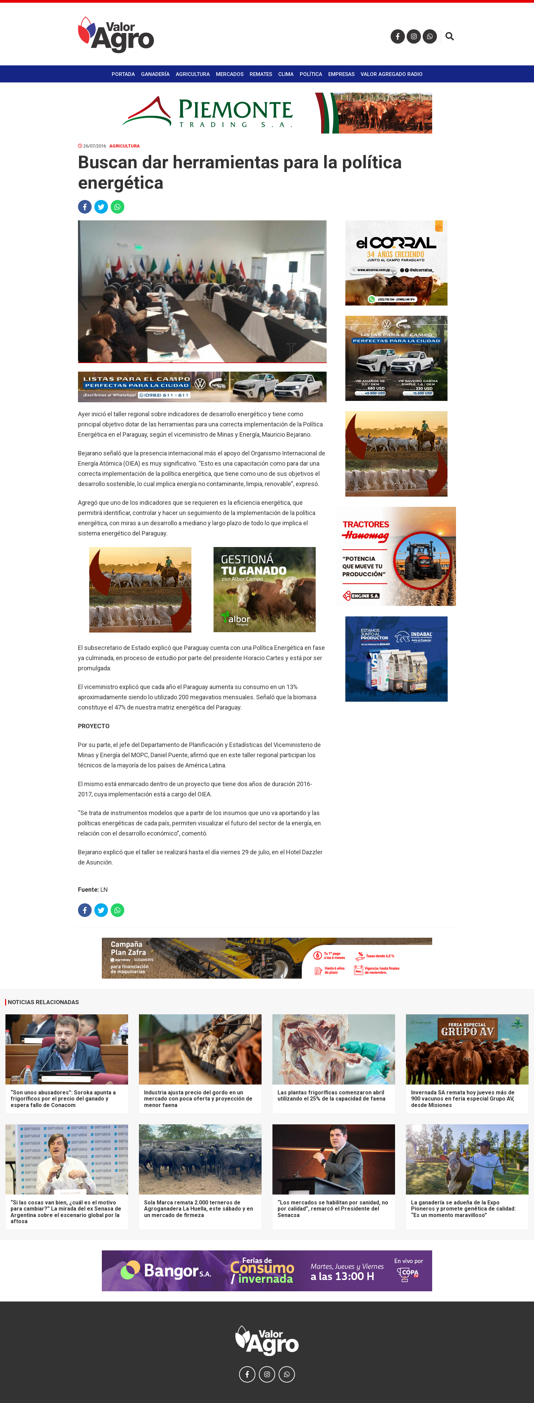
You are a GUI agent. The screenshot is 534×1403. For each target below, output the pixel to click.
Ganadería (155, 74)
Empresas (341, 74)
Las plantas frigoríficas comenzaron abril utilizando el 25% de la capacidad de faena (332, 1095)
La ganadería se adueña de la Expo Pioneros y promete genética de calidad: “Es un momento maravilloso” (463, 1208)
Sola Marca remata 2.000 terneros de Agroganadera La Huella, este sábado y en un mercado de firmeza (198, 1208)
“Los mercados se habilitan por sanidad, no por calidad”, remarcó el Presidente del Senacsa (333, 1208)
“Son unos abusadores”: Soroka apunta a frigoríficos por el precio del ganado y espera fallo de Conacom (63, 1098)
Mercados (230, 74)
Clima (286, 74)
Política (311, 74)
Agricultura (193, 74)
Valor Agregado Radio (392, 74)
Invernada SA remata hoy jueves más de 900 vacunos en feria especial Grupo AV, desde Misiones (463, 1098)
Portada (123, 74)
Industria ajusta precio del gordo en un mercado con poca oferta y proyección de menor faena (198, 1098)
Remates (261, 74)
